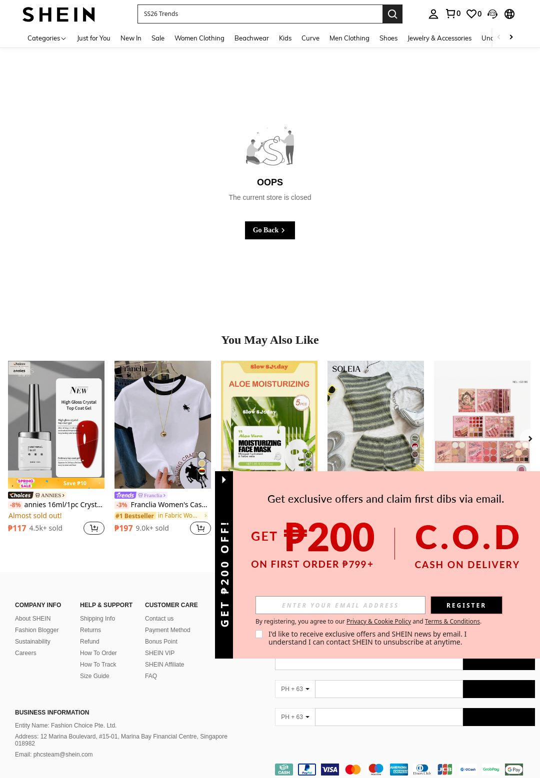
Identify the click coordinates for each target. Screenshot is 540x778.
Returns (90, 630)
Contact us (159, 618)
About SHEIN (32, 618)
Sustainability (32, 641)
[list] (355, 624)
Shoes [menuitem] (389, 38)
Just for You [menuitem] (93, 38)
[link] (474, 14)
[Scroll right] (511, 37)
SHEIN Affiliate (164, 664)
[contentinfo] (405, 770)
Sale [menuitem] (158, 38)
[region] (37, 528)
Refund (90, 641)
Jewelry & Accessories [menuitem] (440, 38)
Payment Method (167, 630)
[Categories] (47, 37)
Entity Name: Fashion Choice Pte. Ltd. (65, 725)
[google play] (471, 622)
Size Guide (95, 676)
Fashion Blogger (36, 630)
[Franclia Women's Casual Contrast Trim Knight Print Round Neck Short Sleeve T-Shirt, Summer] (162, 425)
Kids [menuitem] (285, 38)
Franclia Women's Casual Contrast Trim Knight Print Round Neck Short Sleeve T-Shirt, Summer (162, 505)
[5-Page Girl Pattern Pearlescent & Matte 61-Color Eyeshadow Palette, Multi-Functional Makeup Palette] (482, 425)
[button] (260, 13)
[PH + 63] (295, 689)
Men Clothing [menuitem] (350, 38)
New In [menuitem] (131, 38)
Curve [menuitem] (311, 38)
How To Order (98, 653)
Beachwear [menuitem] (251, 38)
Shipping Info (97, 618)
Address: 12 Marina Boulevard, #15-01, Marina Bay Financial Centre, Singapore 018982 (121, 740)
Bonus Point (161, 641)
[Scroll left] (499, 37)
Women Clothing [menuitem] (199, 38)
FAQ (151, 676)
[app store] (452, 622)
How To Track (98, 664)
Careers (25, 653)
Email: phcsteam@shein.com (54, 754)
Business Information (52, 712)
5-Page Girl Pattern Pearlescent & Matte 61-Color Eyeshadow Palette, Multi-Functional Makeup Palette (482, 496)
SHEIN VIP (159, 653)
